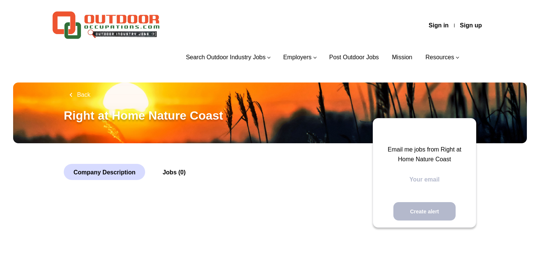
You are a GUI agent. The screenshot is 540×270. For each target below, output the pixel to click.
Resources (440, 57)
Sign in (438, 25)
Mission (402, 57)
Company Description (104, 172)
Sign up (471, 25)
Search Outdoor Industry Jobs (226, 57)
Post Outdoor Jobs (354, 57)
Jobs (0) (174, 172)
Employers (297, 57)
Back (82, 95)
